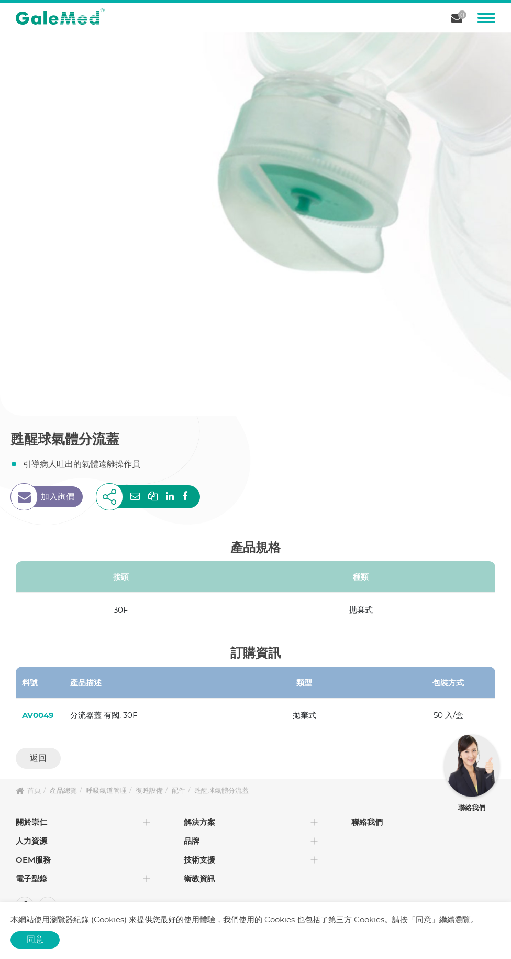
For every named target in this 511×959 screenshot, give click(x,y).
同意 (35, 939)
